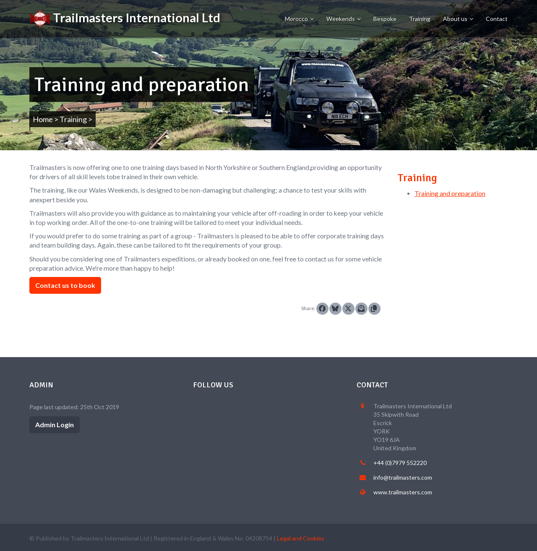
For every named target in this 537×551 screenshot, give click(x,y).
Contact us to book (65, 285)
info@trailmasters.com (402, 477)
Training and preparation (449, 193)
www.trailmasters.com (402, 492)
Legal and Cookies (300, 538)
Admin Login (54, 424)
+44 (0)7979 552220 (400, 462)
